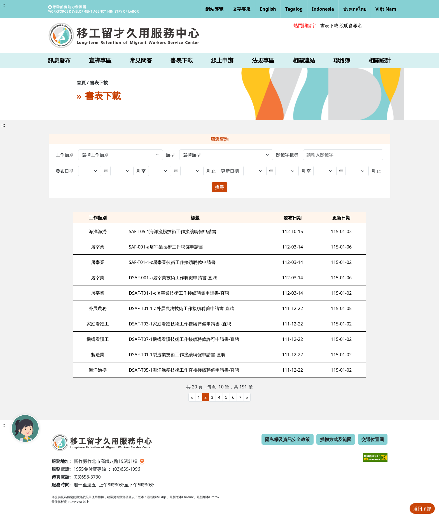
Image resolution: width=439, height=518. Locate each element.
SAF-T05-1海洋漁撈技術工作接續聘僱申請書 (172, 231)
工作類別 (65, 155)
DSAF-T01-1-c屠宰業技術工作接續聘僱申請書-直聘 (179, 293)
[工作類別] (120, 154)
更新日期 (230, 171)
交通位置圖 (372, 439)
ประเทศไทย (354, 9)
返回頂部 (422, 508)
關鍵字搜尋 (287, 155)
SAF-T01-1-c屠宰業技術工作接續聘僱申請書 (172, 262)
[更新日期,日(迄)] (357, 171)
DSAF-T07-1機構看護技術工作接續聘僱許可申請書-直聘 (184, 339)
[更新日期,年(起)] (255, 171)
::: (3, 5)
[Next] (247, 397)
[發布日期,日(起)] (159, 171)
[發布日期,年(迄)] (122, 171)
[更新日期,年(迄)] (287, 171)
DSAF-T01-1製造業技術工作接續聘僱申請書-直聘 (177, 354)
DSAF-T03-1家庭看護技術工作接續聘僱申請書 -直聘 (180, 324)
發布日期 (65, 171)
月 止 (211, 171)
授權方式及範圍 (335, 439)
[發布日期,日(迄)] (192, 171)
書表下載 (329, 25)
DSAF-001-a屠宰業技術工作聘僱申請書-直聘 (173, 278)
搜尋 (219, 187)
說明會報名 (351, 25)
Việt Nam (385, 9)
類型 (170, 155)
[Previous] (191, 397)
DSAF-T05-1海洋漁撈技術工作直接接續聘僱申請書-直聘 (184, 370)
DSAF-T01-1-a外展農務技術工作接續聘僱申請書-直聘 (181, 308)
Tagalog (294, 9)
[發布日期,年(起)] (89, 171)
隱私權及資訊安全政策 (287, 439)
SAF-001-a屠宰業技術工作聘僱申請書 (166, 247)
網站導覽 (214, 9)
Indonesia (323, 9)
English (268, 9)
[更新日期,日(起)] (325, 171)
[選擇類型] (226, 154)
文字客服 (242, 9)
